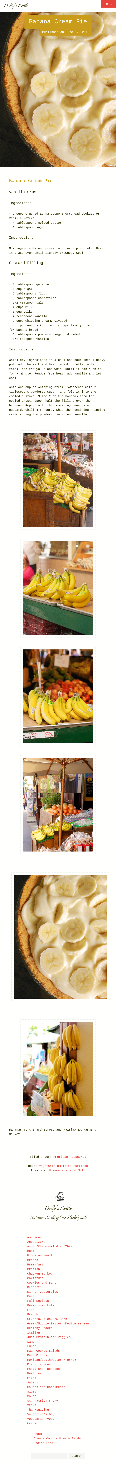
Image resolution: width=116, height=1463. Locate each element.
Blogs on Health (40, 1255)
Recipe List (43, 1443)
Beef (30, 1251)
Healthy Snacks (40, 1328)
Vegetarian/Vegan (41, 1419)
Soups (31, 1396)
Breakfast (35, 1264)
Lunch (31, 1346)
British (33, 1269)
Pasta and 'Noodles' (44, 1369)
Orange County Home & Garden (58, 1438)
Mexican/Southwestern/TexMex (51, 1360)
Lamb (30, 1342)
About (38, 1434)
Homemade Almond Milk (67, 1170)
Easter (32, 1296)
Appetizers (36, 1242)
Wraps (31, 1423)
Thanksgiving (38, 1410)
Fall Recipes (38, 1301)
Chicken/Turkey (40, 1273)
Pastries (34, 1373)
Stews (31, 1405)
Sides (31, 1391)
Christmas (35, 1278)
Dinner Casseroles (42, 1292)
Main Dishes (37, 1355)
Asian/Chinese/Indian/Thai (49, 1246)
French (32, 1314)
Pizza (31, 1378)
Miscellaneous (39, 1364)
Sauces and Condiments (46, 1387)
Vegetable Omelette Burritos (63, 1166)
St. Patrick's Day (42, 1401)
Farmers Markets (40, 1305)
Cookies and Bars (41, 1283)
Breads (32, 1260)
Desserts (79, 1157)
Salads (32, 1382)
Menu (108, 3)
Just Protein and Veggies (49, 1337)
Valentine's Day (40, 1414)
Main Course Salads (43, 1351)
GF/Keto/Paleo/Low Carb (47, 1319)
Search (77, 1456)
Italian (33, 1332)
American (60, 1157)
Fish (30, 1310)
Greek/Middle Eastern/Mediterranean (58, 1323)
